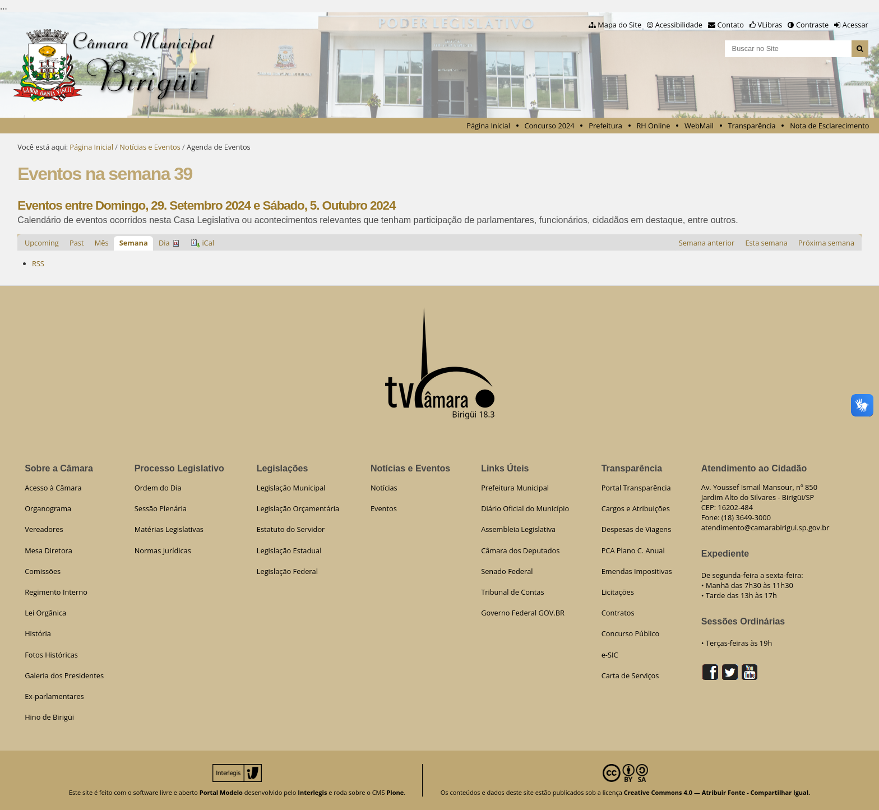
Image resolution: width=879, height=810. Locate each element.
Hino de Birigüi (49, 717)
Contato (731, 25)
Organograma (48, 508)
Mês (102, 243)
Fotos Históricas (51, 655)
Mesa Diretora (48, 550)
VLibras (770, 25)
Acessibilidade (678, 25)
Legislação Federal (287, 571)
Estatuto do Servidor (291, 529)
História (38, 633)
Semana (133, 243)
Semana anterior (707, 243)
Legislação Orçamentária (298, 508)
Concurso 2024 (549, 126)
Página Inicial (488, 126)
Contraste (812, 25)
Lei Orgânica (45, 613)
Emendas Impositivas (637, 571)
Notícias (384, 488)
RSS (38, 263)
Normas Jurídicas (163, 550)
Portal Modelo (221, 792)
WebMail (699, 126)
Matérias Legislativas (169, 529)
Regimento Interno (56, 592)
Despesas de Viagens (637, 529)
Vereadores (44, 529)
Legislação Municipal (291, 488)
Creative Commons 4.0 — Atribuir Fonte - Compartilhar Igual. (717, 792)
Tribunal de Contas (512, 592)
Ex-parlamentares (54, 696)
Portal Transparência (636, 488)
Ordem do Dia (158, 488)
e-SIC (610, 655)
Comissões (43, 571)
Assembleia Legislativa (518, 529)
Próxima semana (826, 243)
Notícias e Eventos (149, 147)
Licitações (618, 592)
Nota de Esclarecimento (829, 126)
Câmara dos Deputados (520, 550)
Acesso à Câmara (53, 488)
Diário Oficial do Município (525, 508)
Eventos (384, 508)
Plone (395, 792)
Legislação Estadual (289, 550)
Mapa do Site (619, 25)
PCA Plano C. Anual (633, 550)
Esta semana (766, 243)
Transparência (752, 126)
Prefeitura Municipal (515, 488)
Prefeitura (605, 126)
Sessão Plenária (161, 508)
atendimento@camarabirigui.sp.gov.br (765, 527)
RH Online (653, 126)
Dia (164, 243)
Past (77, 243)
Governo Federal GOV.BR (523, 613)
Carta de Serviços (630, 675)
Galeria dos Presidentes (64, 675)
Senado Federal (507, 571)
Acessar (855, 25)
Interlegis (312, 792)
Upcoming (42, 243)
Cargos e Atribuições (636, 508)
